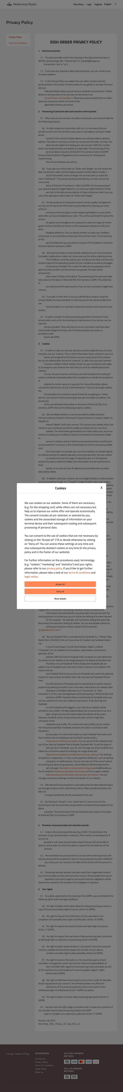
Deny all (60, 591)
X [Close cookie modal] (101, 487)
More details (60, 598)
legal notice (31, 576)
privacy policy (54, 568)
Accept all (60, 584)
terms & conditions (79, 572)
